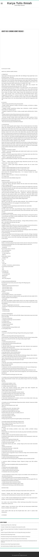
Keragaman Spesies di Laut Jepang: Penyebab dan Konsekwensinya (14, 538)
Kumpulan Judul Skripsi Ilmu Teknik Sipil (8, 524)
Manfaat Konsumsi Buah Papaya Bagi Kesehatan (10, 544)
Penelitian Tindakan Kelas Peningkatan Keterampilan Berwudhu (13, 527)
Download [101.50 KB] (6, 68)
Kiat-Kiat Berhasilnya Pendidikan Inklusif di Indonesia (11, 546)
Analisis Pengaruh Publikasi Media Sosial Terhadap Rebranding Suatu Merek (15, 532)
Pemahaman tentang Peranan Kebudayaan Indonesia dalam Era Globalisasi (15, 536)
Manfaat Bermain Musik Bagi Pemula (8, 534)
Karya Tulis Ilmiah (19, 3)
